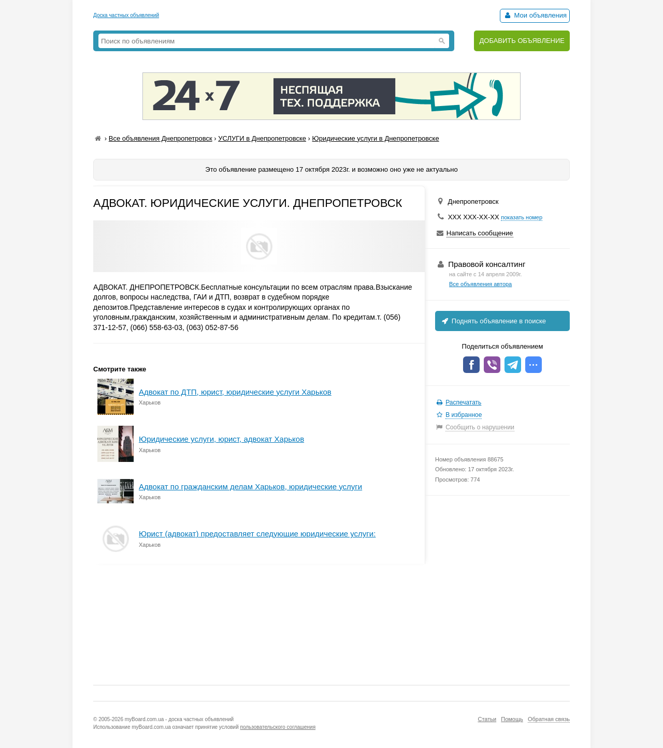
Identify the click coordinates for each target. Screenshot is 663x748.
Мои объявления (535, 15)
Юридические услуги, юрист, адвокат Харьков (221, 439)
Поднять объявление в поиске (493, 321)
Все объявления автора (480, 284)
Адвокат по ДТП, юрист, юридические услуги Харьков (235, 391)
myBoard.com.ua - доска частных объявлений (179, 719)
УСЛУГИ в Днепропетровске (262, 138)
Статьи (487, 719)
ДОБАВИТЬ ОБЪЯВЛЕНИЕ (522, 40)
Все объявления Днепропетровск (160, 138)
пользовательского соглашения (278, 727)
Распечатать (463, 402)
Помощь (512, 719)
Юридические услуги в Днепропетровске (375, 138)
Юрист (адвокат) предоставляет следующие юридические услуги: (257, 533)
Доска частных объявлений (126, 15)
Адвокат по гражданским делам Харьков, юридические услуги (250, 486)
